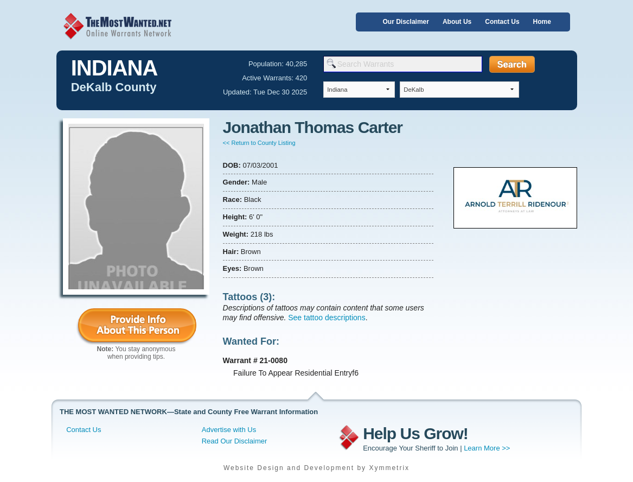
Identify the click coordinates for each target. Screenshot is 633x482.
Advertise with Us (229, 430)
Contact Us (502, 22)
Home (542, 22)
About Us (457, 22)
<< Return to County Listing (259, 142)
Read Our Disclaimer (234, 441)
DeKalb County (114, 87)
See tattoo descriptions (326, 317)
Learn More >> (487, 448)
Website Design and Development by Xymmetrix (316, 468)
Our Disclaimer (406, 22)
